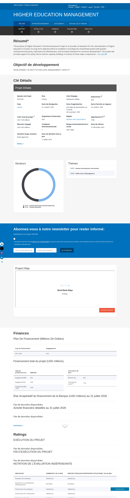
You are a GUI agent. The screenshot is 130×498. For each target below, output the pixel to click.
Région (69, 116)
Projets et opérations (31, 5)
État (43, 96)
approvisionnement (40, 24)
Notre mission (18, 5)
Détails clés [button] (38, 31)
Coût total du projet (26, 116)
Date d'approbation (74, 104)
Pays (19, 104)
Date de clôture (97, 124)
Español (84, 7)
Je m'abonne (67, 250)
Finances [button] (55, 31)
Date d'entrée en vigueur (101, 104)
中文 (102, 7)
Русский (96, 7)
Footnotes (17, 425)
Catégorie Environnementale (49, 125)
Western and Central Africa (76, 119)
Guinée (19, 107)
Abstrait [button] (21, 31)
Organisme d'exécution (51, 116)
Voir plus (102, 54)
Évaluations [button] (72, 31)
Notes (19, 144)
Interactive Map (107, 310)
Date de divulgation (50, 104)
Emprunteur (96, 96)
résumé (22, 24)
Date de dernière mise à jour (51, 135)
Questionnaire (119, 489)
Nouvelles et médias (78, 24)
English (77, 7)
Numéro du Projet (24, 96)
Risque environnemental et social (77, 125)
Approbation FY (97, 116)
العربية (90, 7)
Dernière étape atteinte (27, 134)
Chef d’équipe (71, 96)
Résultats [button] (88, 31)
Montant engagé (24, 124)
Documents (59, 24)
